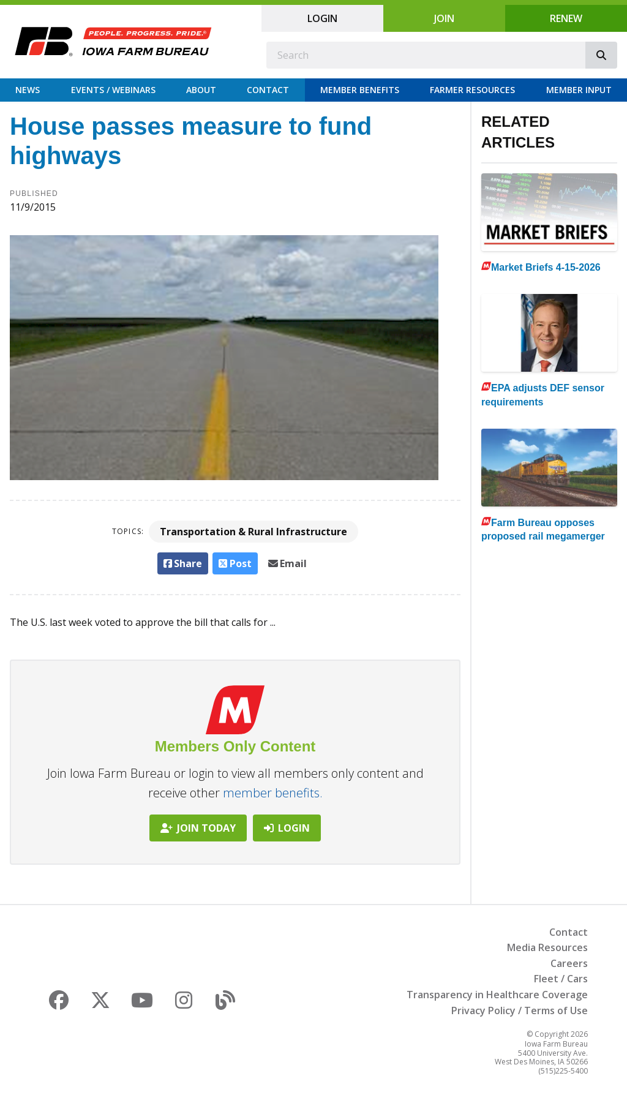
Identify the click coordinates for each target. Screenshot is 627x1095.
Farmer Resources (472, 90)
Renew (566, 18)
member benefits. (273, 793)
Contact (268, 90)
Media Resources (547, 947)
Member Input (579, 90)
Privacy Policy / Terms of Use (519, 1010)
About (201, 90)
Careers (569, 963)
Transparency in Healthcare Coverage (497, 994)
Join (444, 18)
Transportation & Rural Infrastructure (253, 531)
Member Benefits (359, 90)
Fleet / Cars (561, 978)
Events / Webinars (113, 90)
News (27, 90)
